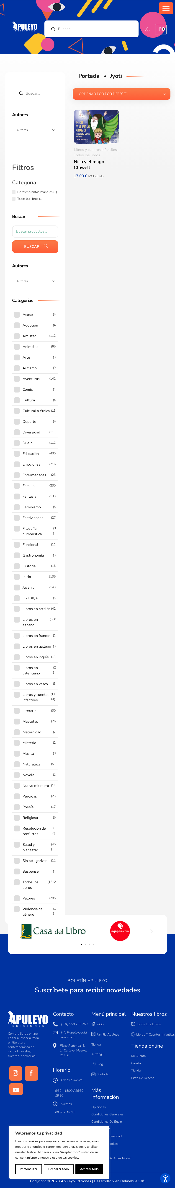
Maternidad (32, 732)
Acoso (28, 314)
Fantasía (29, 496)
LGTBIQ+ (30, 598)
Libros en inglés (36, 657)
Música (28, 753)
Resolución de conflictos (34, 831)
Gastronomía (33, 555)
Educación (31, 453)
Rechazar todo (58, 1169)
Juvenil (28, 587)
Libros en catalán (36, 608)
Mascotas (30, 721)
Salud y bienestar (30, 847)
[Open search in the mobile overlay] (91, 28)
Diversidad (31, 432)
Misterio (29, 742)
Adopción (30, 325)
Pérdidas (30, 796)
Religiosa (30, 817)
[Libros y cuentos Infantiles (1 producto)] (13, 192)
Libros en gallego (37, 646)
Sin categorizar (35, 860)
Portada (89, 76)
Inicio (27, 576)
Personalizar (28, 1169)
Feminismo (32, 507)
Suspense (31, 871)
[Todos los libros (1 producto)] (13, 198)
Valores (29, 898)
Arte (26, 357)
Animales (30, 346)
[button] (166, 8)
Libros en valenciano (31, 670)
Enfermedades (34, 475)
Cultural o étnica (36, 410)
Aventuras (31, 378)
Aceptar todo (89, 1169)
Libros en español (30, 622)
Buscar (31, 246)
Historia (29, 566)
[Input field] (35, 130)
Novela (28, 775)
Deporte (29, 421)
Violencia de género (33, 912)
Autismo (30, 368)
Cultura (29, 400)
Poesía (28, 807)
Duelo (28, 443)
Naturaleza (31, 764)
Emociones (31, 464)
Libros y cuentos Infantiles (95, 149)
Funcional (30, 544)
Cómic (28, 389)
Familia (28, 485)
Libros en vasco (35, 683)
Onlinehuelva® (132, 1181)
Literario (29, 710)
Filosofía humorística (32, 531)
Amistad (29, 336)
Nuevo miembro (36, 785)
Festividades (33, 517)
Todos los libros (87, 155)
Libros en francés (37, 635)
